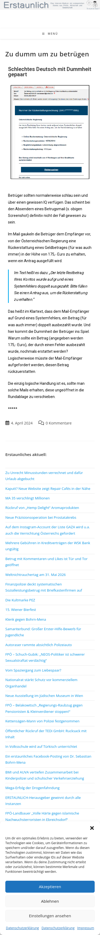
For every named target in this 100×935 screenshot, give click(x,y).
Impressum (85, 928)
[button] (92, 828)
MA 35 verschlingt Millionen (27, 498)
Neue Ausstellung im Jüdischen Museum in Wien (44, 695)
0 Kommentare (58, 423)
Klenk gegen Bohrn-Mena (25, 619)
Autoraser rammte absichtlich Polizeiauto (38, 644)
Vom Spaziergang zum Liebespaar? (33, 670)
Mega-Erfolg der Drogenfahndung (32, 787)
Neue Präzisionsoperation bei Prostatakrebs (40, 517)
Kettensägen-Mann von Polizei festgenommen (42, 721)
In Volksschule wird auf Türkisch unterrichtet (41, 746)
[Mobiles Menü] (50, 33)
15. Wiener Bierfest (20, 609)
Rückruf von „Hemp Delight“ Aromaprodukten (42, 507)
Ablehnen (50, 901)
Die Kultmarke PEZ (20, 600)
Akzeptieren (50, 886)
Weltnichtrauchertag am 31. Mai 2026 (35, 574)
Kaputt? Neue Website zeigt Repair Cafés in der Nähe (47, 488)
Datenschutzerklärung (22, 928)
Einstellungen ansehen (50, 915)
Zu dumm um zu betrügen (47, 54)
